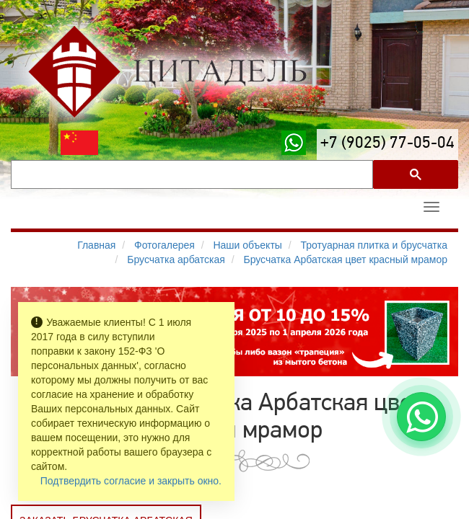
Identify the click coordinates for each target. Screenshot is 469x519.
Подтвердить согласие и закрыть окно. (131, 481)
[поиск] (190, 175)
